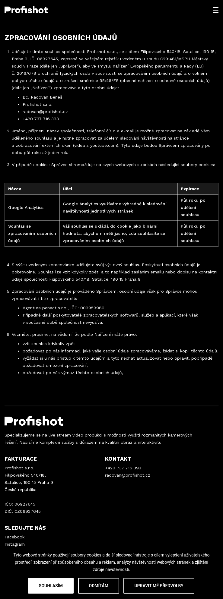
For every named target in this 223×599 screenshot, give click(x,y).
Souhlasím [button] (51, 585)
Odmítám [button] (98, 585)
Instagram (15, 544)
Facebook (14, 536)
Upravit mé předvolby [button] (158, 585)
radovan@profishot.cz (45, 111)
